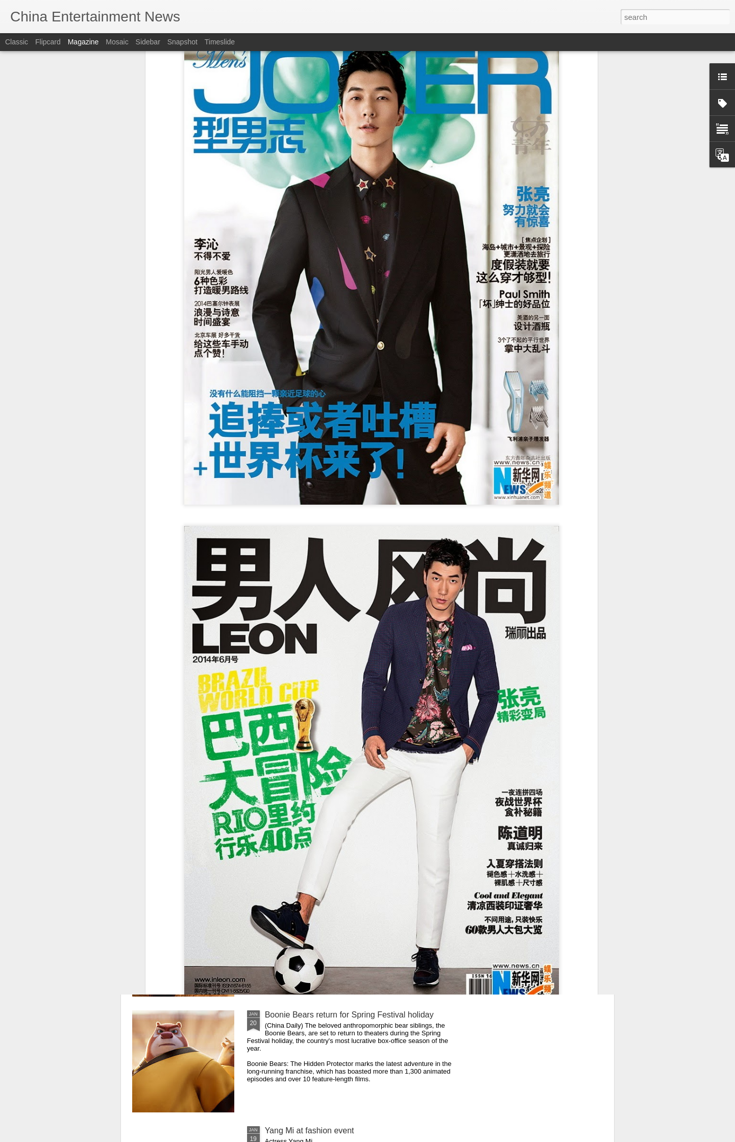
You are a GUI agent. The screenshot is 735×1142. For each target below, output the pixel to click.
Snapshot (182, 42)
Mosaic (117, 42)
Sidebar (148, 42)
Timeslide (220, 42)
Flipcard (48, 42)
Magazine (83, 42)
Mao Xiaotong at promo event (318, 899)
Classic (16, 42)
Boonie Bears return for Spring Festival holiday (349, 1014)
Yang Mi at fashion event (309, 1130)
